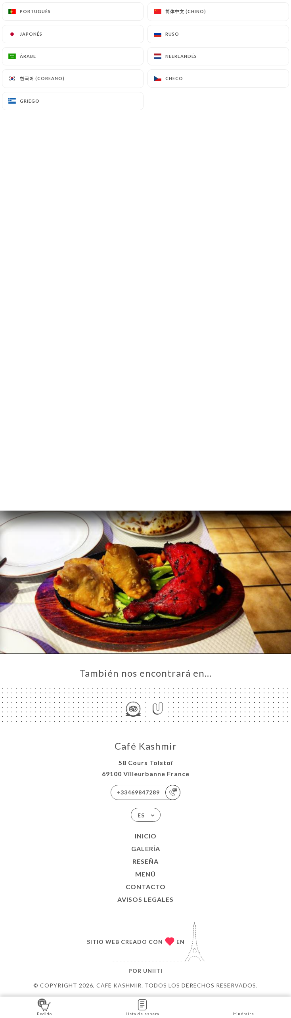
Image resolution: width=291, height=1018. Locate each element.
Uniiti (153, 970)
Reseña (145, 861)
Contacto (146, 886)
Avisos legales (145, 899)
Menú (145, 874)
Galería (145, 848)
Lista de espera (142, 1006)
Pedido (44, 1006)
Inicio (146, 836)
